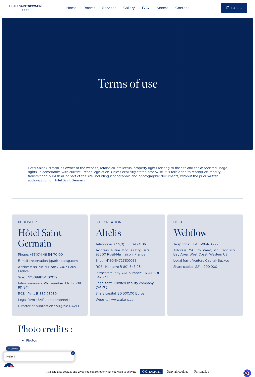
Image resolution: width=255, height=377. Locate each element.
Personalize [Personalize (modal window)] (201, 371)
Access (162, 7)
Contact (182, 7)
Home (71, 7)
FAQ (145, 7)
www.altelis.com (123, 299)
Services (109, 7)
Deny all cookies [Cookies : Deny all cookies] (177, 371)
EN (246, 373)
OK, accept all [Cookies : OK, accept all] (151, 371)
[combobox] (246, 373)
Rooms (89, 7)
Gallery (129, 7)
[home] (25, 8)
